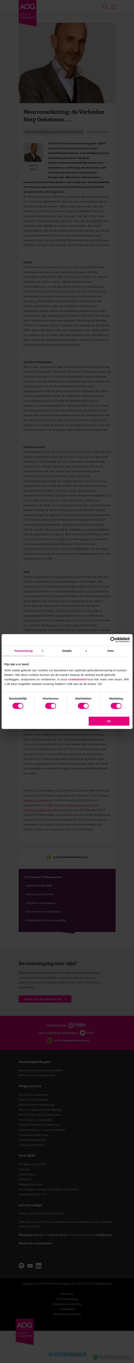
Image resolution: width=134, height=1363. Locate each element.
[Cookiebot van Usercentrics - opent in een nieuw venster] (113, 640)
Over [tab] (110, 650)
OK (109, 721)
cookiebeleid (77, 679)
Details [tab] (67, 650)
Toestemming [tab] (23, 650)
